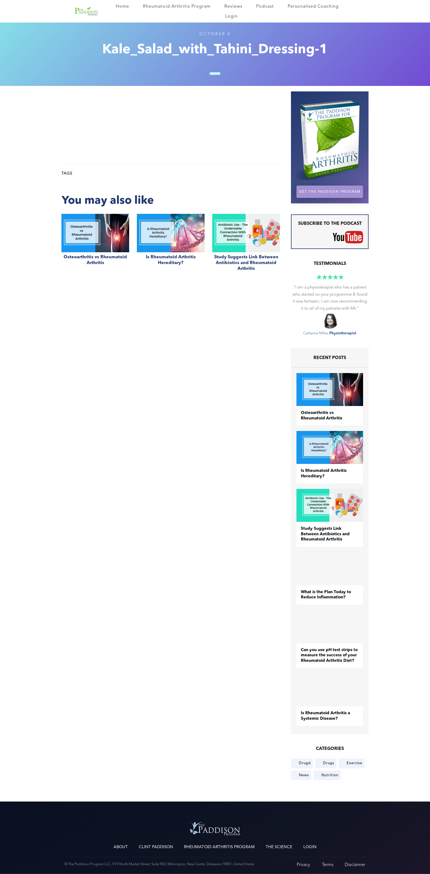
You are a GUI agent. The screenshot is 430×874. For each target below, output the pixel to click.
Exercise (354, 763)
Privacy (303, 864)
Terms (327, 864)
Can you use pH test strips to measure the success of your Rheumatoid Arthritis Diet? (329, 655)
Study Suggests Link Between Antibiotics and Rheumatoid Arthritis (246, 245)
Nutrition (329, 775)
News (304, 775)
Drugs (328, 763)
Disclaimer (355, 864)
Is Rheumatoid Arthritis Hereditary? (171, 245)
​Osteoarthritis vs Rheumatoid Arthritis (95, 245)
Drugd (305, 763)
